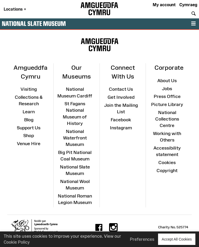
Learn (29, 111)
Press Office (167, 96)
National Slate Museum (34, 23)
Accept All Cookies (177, 239)
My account (164, 4)
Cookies (167, 162)
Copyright (167, 170)
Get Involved (121, 97)
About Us (167, 80)
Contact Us (121, 89)
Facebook (121, 119)
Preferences (142, 239)
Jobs (167, 88)
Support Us (28, 127)
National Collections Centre (167, 119)
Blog (28, 119)
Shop (28, 135)
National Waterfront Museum (75, 138)
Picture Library (167, 104)
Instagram (121, 127)
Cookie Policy (17, 242)
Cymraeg (188, 4)
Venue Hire (28, 143)
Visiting (28, 89)
